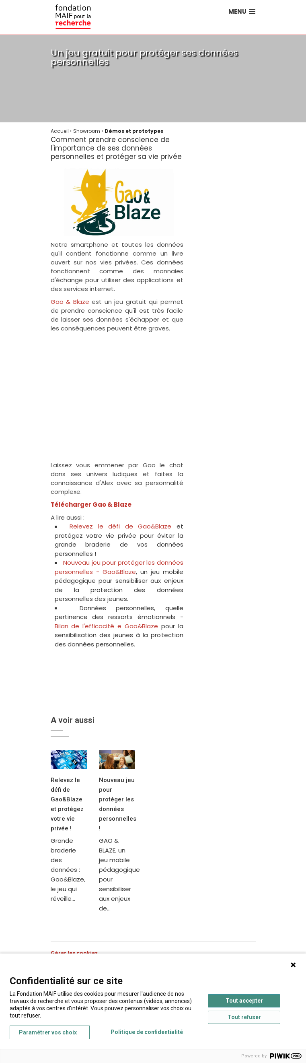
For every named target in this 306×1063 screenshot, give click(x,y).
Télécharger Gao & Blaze (91, 504)
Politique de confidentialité (147, 1032)
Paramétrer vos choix (48, 1032)
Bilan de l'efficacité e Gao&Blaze (106, 626)
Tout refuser (244, 1017)
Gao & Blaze (70, 301)
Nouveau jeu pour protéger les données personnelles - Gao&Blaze (119, 567)
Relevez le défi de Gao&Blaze (123, 526)
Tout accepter (244, 1000)
